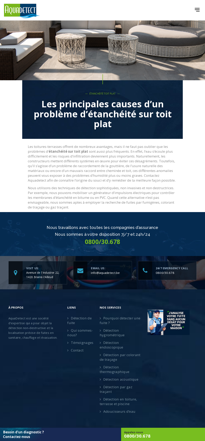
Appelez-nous (163, 434)
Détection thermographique (114, 369)
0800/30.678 (165, 273)
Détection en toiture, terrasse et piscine (118, 401)
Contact (77, 350)
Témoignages (82, 342)
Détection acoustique (120, 379)
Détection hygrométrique (112, 332)
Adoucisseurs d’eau (119, 411)
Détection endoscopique (111, 345)
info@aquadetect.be (105, 273)
